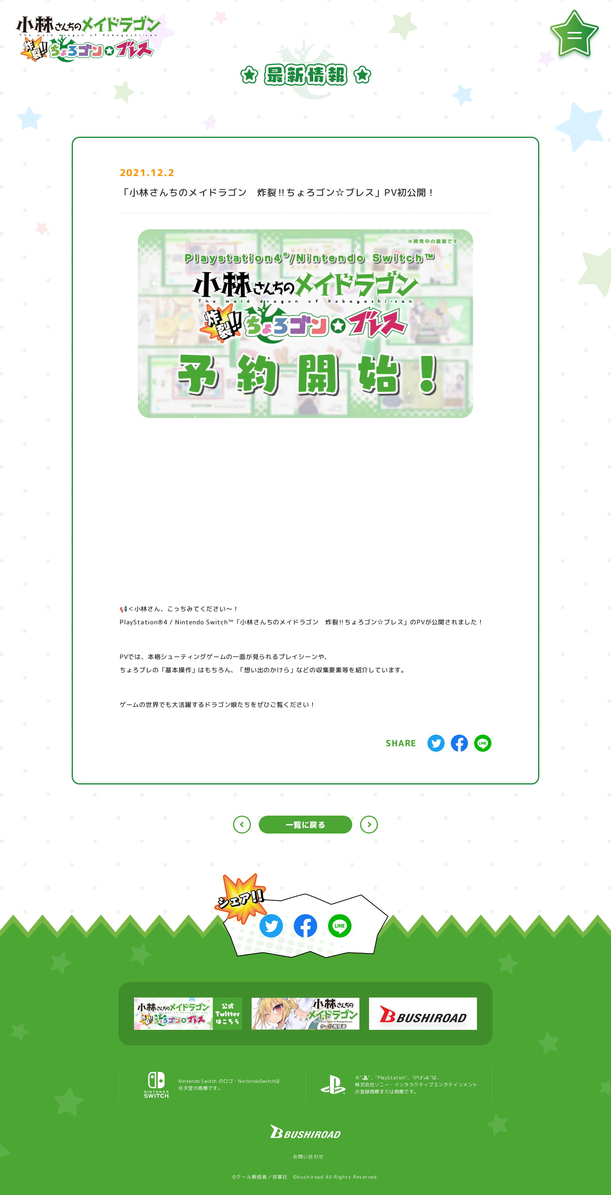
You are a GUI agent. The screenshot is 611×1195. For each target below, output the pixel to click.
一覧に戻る (306, 824)
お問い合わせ (305, 1156)
